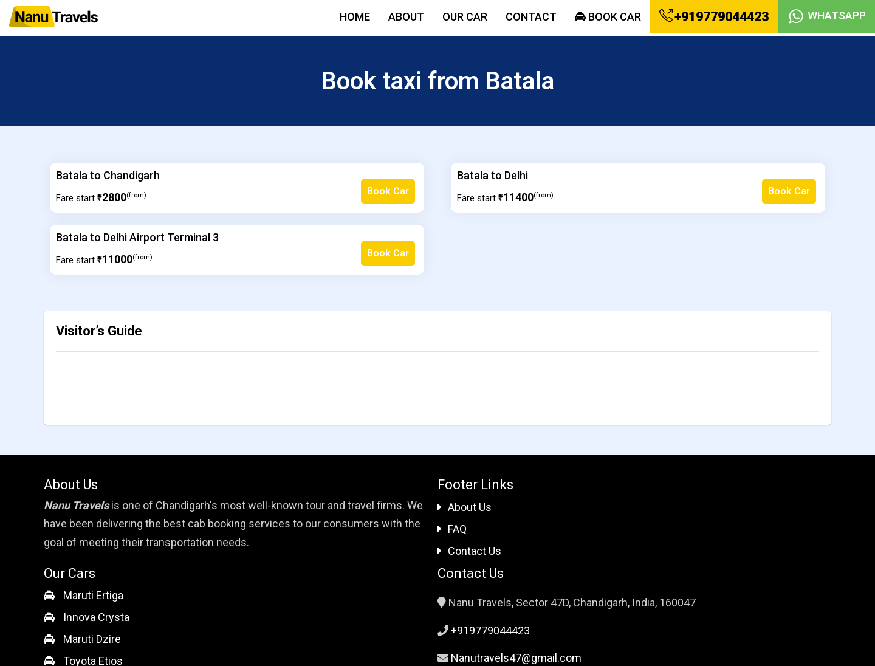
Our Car (464, 16)
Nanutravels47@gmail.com (516, 657)
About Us (464, 507)
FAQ (452, 529)
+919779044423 (714, 16)
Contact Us (469, 550)
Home (355, 16)
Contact (531, 16)
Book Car (608, 16)
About (406, 16)
